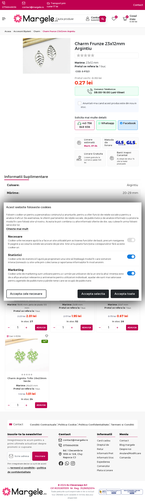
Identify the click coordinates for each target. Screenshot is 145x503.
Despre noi (125, 449)
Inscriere (40, 455)
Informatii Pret (105, 453)
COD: (78, 71)
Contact (138, 5)
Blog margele (127, 444)
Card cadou (103, 440)
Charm (36, 31)
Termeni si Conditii (122, 424)
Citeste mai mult (17, 228)
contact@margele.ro (73, 440)
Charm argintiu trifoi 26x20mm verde (27, 379)
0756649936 (9, 7)
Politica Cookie (67, 424)
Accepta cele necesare (26, 293)
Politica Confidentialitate (94, 424)
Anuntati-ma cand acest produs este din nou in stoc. (109, 104)
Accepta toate (125, 293)
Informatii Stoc (105, 457)
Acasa (8, 31)
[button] (6, 19)
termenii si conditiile (22, 468)
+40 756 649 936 (85, 125)
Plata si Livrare (105, 470)
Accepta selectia (93, 293)
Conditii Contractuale (43, 424)
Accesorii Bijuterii (22, 31)
